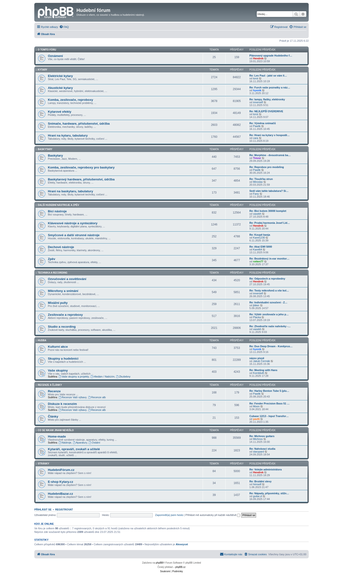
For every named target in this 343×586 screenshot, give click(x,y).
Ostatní (94, 442)
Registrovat (64, 509)
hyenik (257, 90)
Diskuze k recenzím (62, 404)
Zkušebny (123, 376)
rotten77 (258, 261)
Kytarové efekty (59, 111)
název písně (256, 358)
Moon (256, 406)
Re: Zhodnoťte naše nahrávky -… (270, 326)
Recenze (54, 391)
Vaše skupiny (58, 370)
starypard (258, 451)
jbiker (256, 305)
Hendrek (258, 58)
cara (255, 138)
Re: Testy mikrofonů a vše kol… (269, 290)
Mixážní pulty (58, 303)
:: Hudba (40, 340)
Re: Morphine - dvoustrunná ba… (270, 155)
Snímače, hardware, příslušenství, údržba (79, 123)
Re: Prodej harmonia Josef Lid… (269, 222)
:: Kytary (41, 69)
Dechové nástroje (61, 247)
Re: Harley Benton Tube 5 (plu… (269, 390)
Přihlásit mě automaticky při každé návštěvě (212, 515)
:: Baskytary (43, 149)
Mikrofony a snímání (63, 291)
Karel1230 (259, 237)
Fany (256, 193)
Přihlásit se (42, 509)
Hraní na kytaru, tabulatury (68, 135)
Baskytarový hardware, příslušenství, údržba (81, 179)
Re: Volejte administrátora (265, 469)
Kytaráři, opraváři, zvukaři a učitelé (74, 449)
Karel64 (257, 249)
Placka (257, 317)
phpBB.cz (180, 567)
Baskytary (55, 155)
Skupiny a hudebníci (63, 358)
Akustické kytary (60, 88)
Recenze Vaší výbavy (73, 397)
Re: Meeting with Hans (263, 370)
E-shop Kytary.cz (60, 482)
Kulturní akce (58, 346)
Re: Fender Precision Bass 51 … (269, 403)
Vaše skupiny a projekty (74, 376)
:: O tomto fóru (45, 49)
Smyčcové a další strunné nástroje (74, 235)
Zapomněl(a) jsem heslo (169, 515)
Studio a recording (62, 326)
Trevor (257, 158)
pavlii (256, 419)
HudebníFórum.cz (61, 470)
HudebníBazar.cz (60, 493)
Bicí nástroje (57, 211)
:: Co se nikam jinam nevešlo (54, 430)
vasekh (257, 213)
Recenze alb (97, 397)
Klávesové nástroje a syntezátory (72, 223)
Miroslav (258, 181)
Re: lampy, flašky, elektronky (267, 99)
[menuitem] (64, 27)
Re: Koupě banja (259, 234)
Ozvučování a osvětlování (67, 279)
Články (53, 416)
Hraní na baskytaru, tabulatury (70, 191)
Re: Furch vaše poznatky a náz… (269, 87)
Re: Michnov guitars (261, 436)
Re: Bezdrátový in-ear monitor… (269, 258)
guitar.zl (257, 496)
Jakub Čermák (261, 361)
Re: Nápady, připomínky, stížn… (269, 493)
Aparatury (80, 442)
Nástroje (65, 442)
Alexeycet (182, 544)
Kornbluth (258, 373)
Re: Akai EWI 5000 (260, 246)
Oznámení (55, 56)
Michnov (258, 439)
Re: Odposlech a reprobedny (267, 278)
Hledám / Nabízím (103, 376)
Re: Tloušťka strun (261, 179)
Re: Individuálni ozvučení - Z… (268, 302)
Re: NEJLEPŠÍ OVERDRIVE (266, 111)
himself (257, 484)
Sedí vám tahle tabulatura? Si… (268, 190)
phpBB (159, 562)
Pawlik (257, 126)
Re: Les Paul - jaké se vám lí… (268, 75)
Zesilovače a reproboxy (65, 314)
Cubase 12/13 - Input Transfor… (269, 416)
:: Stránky (42, 463)
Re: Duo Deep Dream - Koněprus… (271, 346)
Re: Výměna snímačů (262, 123)
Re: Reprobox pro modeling (266, 167)
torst (255, 78)
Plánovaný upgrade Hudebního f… (270, 55)
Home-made (57, 436)
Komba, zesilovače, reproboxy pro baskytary (81, 167)
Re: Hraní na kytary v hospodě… (269, 135)
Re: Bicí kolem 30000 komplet (267, 210)
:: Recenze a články (48, 385)
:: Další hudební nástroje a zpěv (57, 205)
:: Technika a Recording (51, 272)
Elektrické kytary (60, 76)
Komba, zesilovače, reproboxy (70, 100)
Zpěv (51, 259)
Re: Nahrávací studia (262, 448)
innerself (258, 102)
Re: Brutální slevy (260, 481)
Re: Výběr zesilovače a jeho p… (269, 314)
